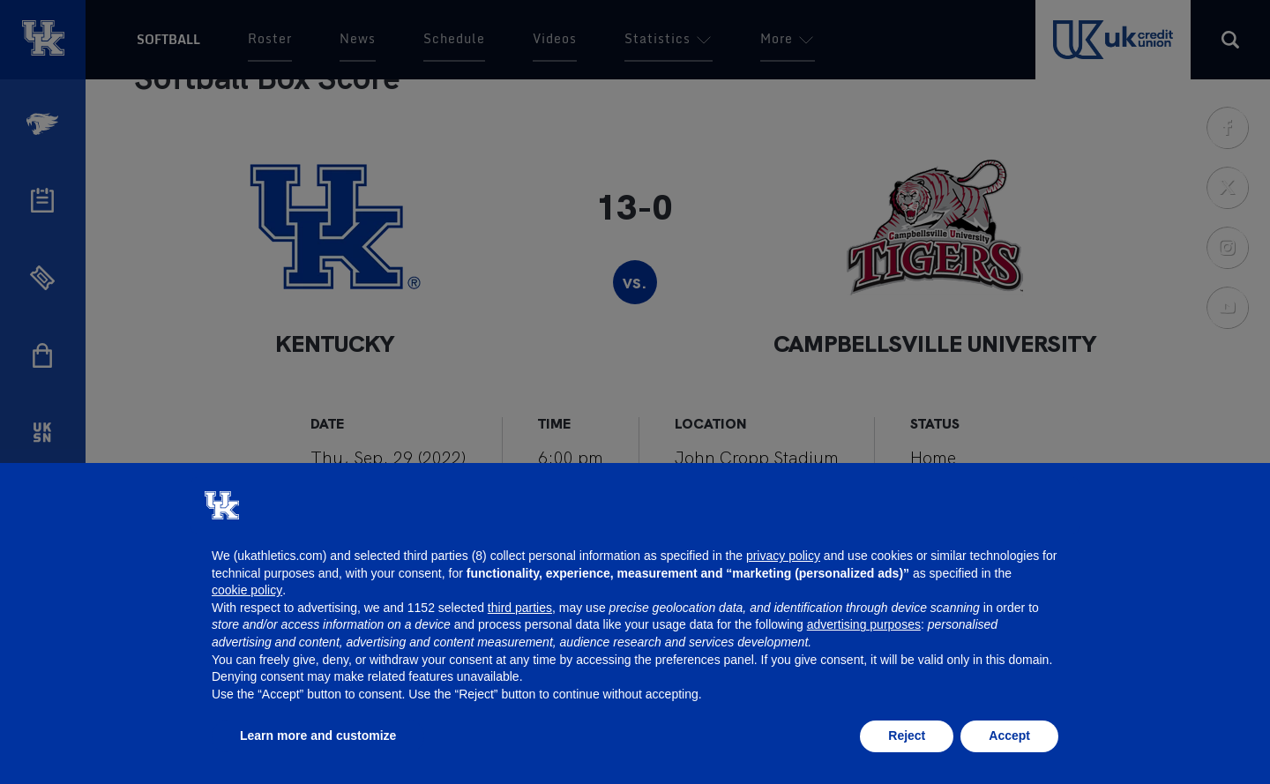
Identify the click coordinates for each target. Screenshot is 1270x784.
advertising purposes (864, 624)
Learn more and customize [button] (318, 735)
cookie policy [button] (247, 590)
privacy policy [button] (783, 556)
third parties (520, 608)
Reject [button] (906, 735)
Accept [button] (1009, 735)
